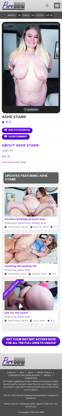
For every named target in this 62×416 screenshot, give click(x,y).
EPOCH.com (30, 406)
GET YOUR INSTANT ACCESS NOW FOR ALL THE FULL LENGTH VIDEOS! (31, 341)
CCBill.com (48, 403)
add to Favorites (17, 130)
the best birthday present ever (25, 219)
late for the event (16, 312)
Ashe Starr (24, 223)
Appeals (47, 375)
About (31, 372)
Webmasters (31, 378)
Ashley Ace (39, 223)
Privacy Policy (44, 372)
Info (22, 372)
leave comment (15, 136)
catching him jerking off (20, 266)
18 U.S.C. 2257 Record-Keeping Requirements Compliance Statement (31, 396)
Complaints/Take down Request (24, 375)
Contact (11, 372)
